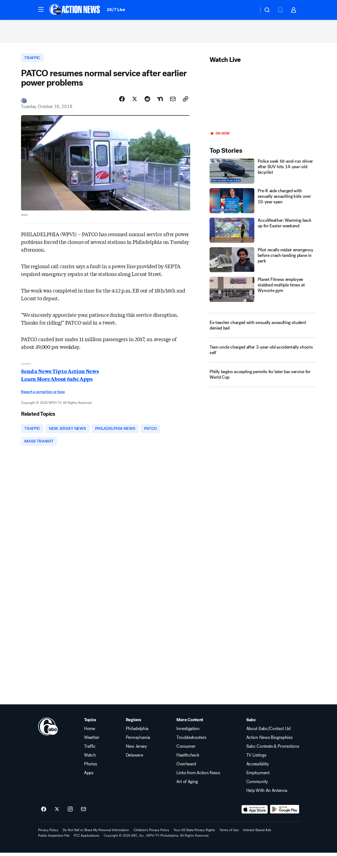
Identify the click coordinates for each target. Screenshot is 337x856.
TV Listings (256, 758)
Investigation (188, 732)
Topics (90, 723)
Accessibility (257, 767)
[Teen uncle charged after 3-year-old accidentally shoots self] (263, 354)
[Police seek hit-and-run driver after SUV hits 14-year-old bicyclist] (263, 173)
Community (257, 785)
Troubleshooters (191, 741)
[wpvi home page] (48, 730)
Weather (92, 741)
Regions (133, 723)
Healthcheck (187, 758)
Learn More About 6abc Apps (56, 381)
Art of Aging (187, 785)
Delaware (134, 758)
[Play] (263, 100)
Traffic (90, 749)
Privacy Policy (48, 833)
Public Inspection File (53, 839)
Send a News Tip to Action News (60, 373)
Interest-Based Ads (257, 833)
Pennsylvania (138, 741)
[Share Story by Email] (172, 101)
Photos (90, 767)
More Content (189, 723)
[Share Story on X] (134, 101)
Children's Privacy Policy (151, 833)
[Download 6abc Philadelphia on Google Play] (284, 812)
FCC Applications (86, 839)
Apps (88, 776)
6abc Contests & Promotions (272, 749)
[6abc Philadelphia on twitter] (56, 812)
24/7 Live (116, 9)
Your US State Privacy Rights (194, 833)
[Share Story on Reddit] (147, 101)
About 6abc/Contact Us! (268, 732)
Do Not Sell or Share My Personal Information (96, 833)
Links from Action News (198, 776)
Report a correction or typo (43, 394)
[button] (41, 9)
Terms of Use (229, 833)
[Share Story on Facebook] (122, 101)
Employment (258, 776)
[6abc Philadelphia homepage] (75, 10)
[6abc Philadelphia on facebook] (43, 812)
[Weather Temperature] (250, 9)
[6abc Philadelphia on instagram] (70, 812)
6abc (251, 723)
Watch (90, 758)
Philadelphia (137, 732)
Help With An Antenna (266, 794)
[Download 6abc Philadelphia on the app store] (254, 812)
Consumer (185, 749)
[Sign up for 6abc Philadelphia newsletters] (83, 812)
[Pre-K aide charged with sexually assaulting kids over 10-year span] (263, 202)
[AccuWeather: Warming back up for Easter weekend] (263, 231)
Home (89, 732)
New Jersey (136, 749)
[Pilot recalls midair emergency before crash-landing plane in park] (263, 261)
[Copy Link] (185, 101)
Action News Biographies (269, 741)
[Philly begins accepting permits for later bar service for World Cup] (263, 378)
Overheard (186, 767)
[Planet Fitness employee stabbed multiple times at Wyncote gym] (263, 291)
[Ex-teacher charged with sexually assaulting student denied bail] (263, 327)
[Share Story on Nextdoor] (160, 101)
